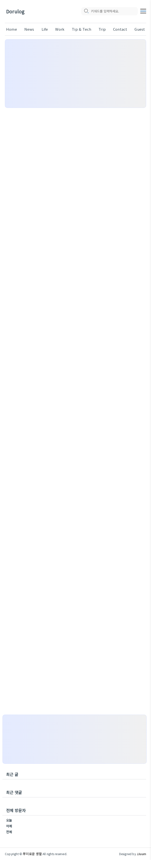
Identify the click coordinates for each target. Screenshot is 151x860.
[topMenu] (143, 10)
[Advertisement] (75, 73)
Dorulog (15, 11)
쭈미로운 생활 (32, 853)
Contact (120, 29)
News (29, 29)
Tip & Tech (81, 29)
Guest (139, 29)
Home (11, 29)
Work (59, 29)
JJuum (141, 853)
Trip (102, 29)
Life (45, 29)
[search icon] (86, 11)
